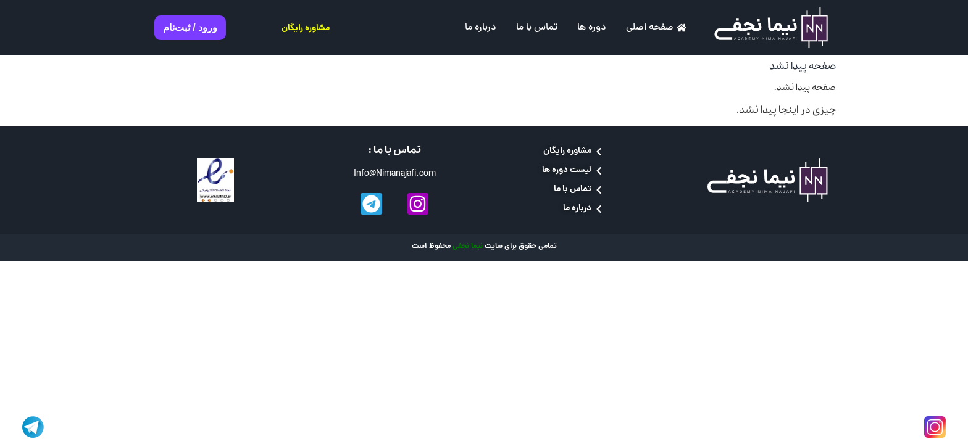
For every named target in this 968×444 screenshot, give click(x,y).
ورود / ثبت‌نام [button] (190, 27)
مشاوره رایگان (306, 28)
